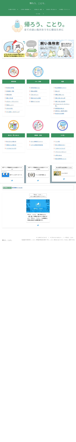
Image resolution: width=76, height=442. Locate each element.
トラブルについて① (11, 148)
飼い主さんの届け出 (11, 141)
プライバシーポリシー (61, 151)
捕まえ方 (57, 91)
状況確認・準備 (10, 91)
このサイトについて (60, 148)
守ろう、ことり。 (69, 238)
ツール (38, 87)
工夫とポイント (35, 94)
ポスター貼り (9, 108)
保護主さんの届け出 (11, 145)
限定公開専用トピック (61, 158)
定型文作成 (34, 87)
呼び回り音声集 (10, 87)
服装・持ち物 (9, 98)
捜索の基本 (9, 94)
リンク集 (57, 141)
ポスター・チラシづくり (12, 101)
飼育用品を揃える (60, 108)
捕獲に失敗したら (60, 94)
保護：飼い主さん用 (60, 98)
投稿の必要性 (34, 91)
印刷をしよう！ (10, 105)
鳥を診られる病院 (60, 113)
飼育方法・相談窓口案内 (61, 111)
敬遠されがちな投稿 (36, 98)
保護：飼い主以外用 (60, 101)
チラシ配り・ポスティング (13, 111)
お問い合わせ (58, 155)
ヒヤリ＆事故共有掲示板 (37, 145)
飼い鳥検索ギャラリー (61, 87)
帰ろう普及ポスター (60, 145)
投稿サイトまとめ (35, 101)
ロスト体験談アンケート (37, 141)
